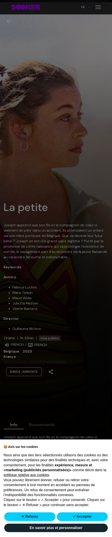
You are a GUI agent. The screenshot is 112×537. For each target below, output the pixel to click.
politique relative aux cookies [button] (26, 475)
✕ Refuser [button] (29, 516)
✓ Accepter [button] (82, 516)
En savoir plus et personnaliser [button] (56, 528)
